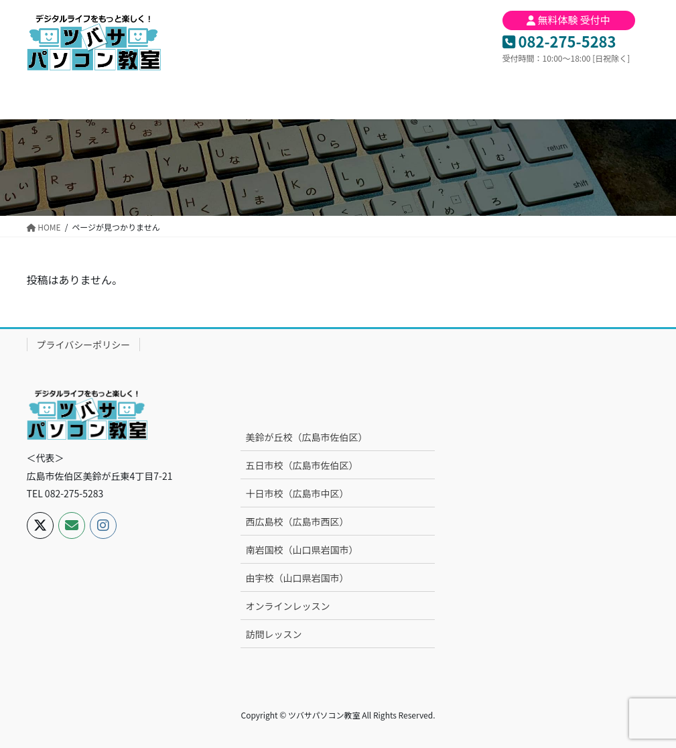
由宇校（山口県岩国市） (296, 577)
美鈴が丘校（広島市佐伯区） (306, 437)
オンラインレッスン (287, 606)
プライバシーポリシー (84, 344)
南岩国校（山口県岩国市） (301, 549)
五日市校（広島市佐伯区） (301, 465)
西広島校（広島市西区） (296, 521)
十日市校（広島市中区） (296, 493)
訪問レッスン (273, 634)
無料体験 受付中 (568, 20)
